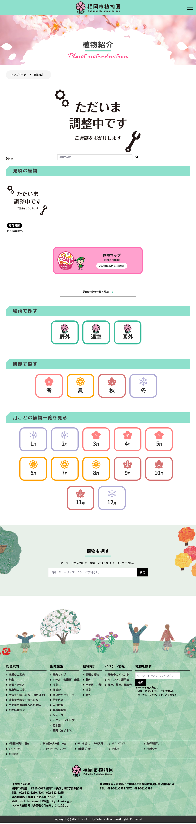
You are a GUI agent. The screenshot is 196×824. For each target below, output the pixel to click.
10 (158, 474)
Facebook (152, 750)
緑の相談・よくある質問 (92, 745)
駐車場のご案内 (18, 691)
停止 (13, 158)
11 (80, 503)
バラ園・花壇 (94, 686)
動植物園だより (155, 745)
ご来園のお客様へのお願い (25, 706)
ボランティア (120, 745)
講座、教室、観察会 (120, 686)
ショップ (58, 716)
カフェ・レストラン (65, 721)
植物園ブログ (86, 750)
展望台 (57, 691)
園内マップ (59, 676)
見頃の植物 (92, 676)
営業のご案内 (17, 676)
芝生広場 (58, 701)
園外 (127, 338)
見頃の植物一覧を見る (95, 292)
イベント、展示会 (118, 681)
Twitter (116, 750)
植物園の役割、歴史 (21, 745)
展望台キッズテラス (65, 696)
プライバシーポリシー (56, 750)
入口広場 (58, 706)
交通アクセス (16, 686)
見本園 (57, 727)
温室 (96, 338)
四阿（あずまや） (63, 732)
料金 (11, 681)
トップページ (18, 74)
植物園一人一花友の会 (56, 745)
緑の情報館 (59, 711)
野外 (64, 338)
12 (111, 503)
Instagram (15, 755)
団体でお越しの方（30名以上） (28, 696)
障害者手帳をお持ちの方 (23, 701)
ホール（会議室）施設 (66, 681)
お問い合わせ (17, 711)
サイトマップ (17, 750)
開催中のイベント (118, 676)
